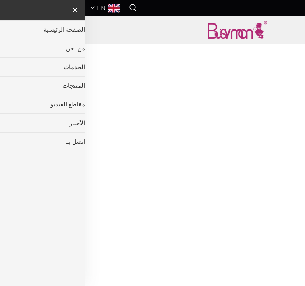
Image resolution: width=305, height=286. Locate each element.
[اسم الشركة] (152, 30)
